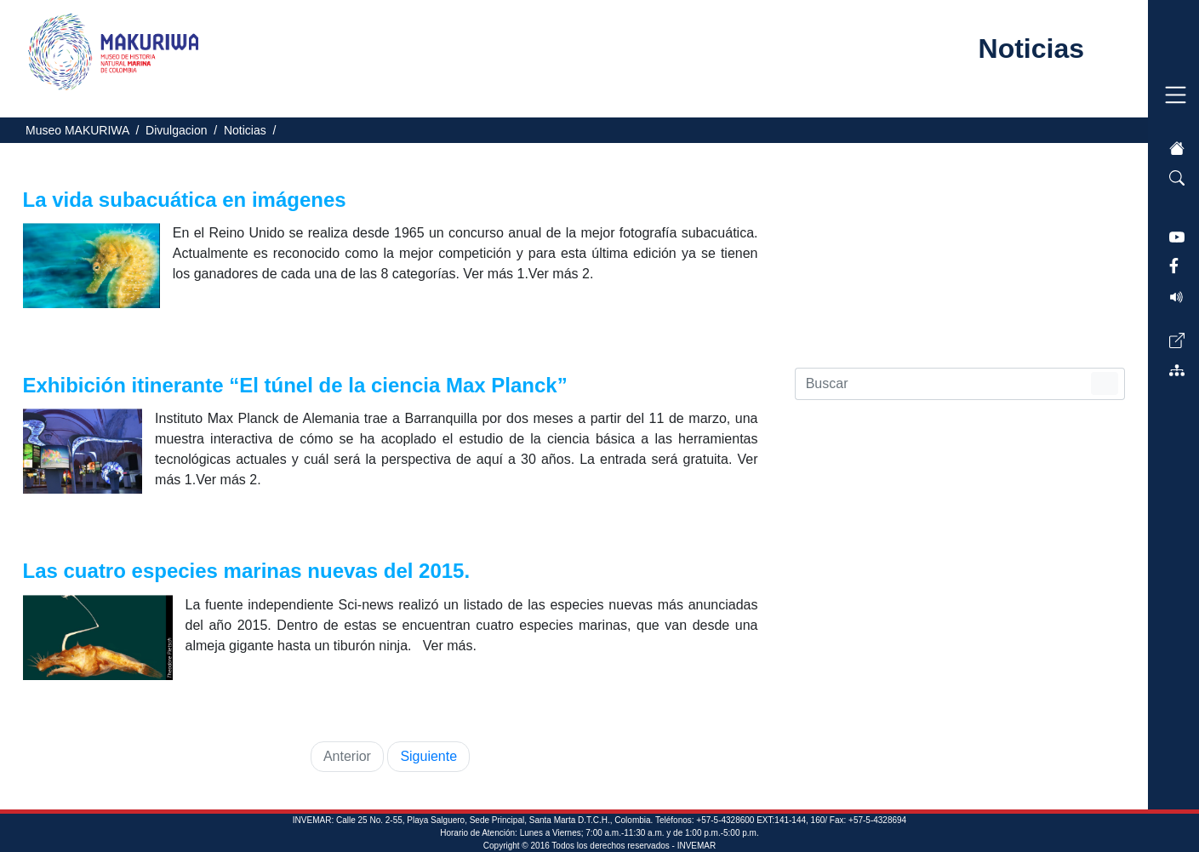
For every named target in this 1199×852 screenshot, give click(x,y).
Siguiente (428, 756)
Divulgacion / (185, 130)
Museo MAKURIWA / (86, 130)
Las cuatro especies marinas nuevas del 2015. (249, 570)
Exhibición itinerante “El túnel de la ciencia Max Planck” (298, 385)
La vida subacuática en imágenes (187, 199)
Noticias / (253, 130)
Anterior (347, 756)
